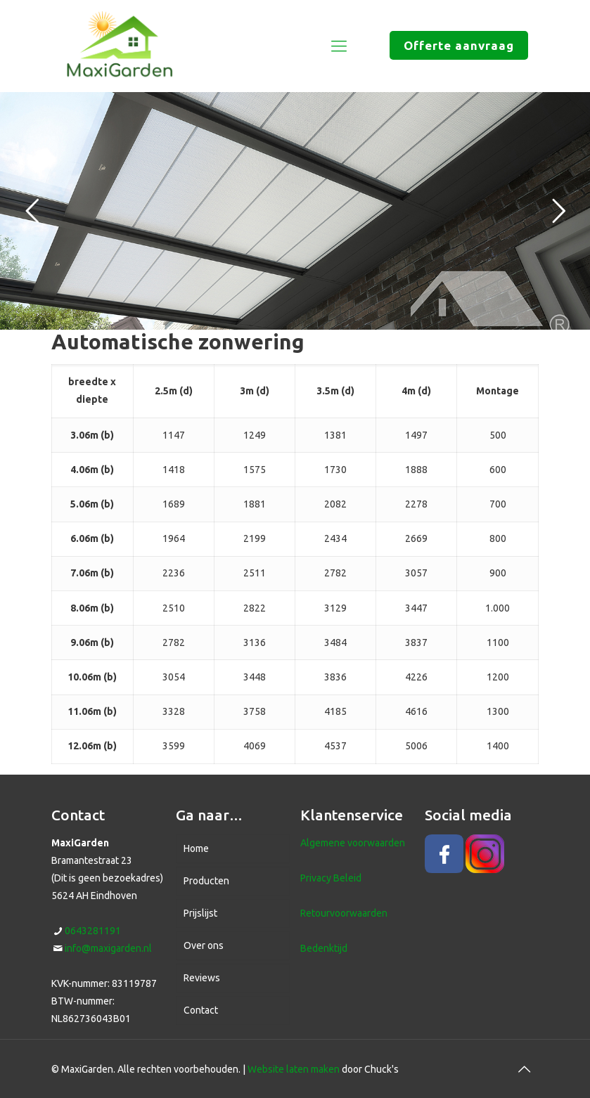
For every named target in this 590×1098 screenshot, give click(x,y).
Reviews (202, 977)
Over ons (204, 945)
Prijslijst (200, 913)
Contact (201, 1010)
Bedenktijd (323, 948)
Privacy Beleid (330, 878)
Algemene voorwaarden (352, 842)
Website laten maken (294, 1069)
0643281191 (93, 930)
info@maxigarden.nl (108, 948)
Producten (206, 880)
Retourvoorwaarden (343, 913)
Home (196, 848)
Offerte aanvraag (459, 45)
